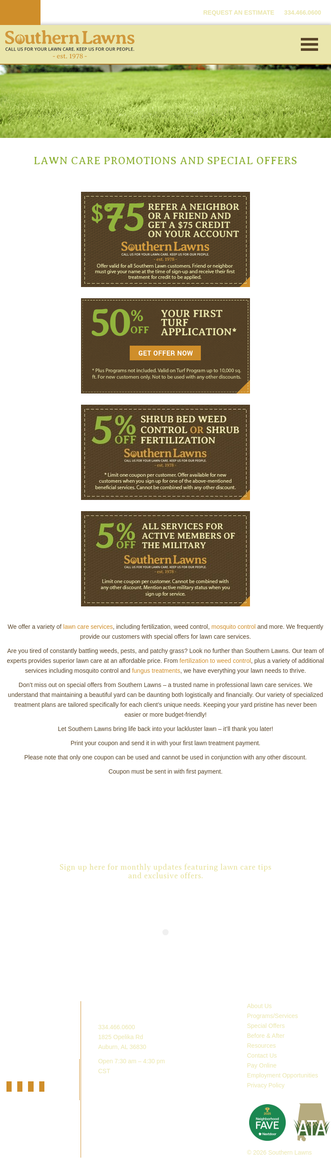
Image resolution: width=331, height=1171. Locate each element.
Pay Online (261, 1065)
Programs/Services (272, 1015)
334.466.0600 (116, 1027)
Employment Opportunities (282, 1075)
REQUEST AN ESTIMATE (238, 12)
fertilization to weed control (215, 660)
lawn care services (88, 626)
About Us (259, 1005)
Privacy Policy (265, 1085)
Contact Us (262, 1055)
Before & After (265, 1035)
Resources (261, 1045)
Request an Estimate (165, 820)
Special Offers (266, 1025)
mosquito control (233, 626)
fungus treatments (156, 670)
